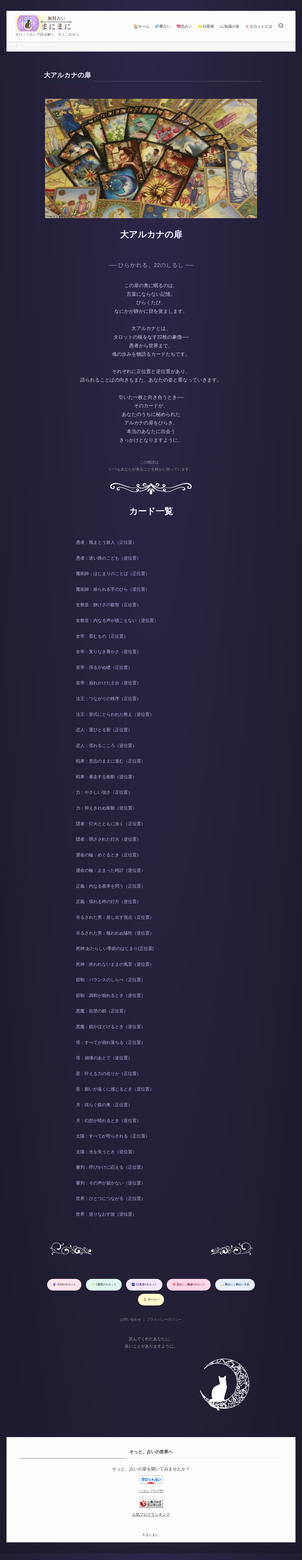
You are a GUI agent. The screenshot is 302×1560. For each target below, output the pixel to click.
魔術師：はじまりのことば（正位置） (113, 573)
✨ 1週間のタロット (149, 1285)
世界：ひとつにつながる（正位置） (110, 1198)
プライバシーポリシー (164, 1326)
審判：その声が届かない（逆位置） (110, 1183)
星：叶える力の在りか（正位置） (108, 1073)
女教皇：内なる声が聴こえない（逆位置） (117, 620)
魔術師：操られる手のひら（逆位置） (113, 589)
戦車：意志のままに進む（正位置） (110, 761)
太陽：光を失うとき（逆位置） (106, 1151)
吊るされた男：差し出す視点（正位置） (115, 917)
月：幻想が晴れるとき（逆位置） (108, 1120)
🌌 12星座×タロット (205, 1285)
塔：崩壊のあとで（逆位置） (104, 1058)
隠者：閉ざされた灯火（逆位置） (108, 839)
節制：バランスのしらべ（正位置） (110, 979)
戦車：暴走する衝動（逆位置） (106, 776)
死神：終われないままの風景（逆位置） (115, 964)
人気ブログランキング (151, 1521)
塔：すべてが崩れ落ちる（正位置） (110, 1042)
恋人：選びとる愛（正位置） (104, 729)
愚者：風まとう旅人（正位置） (106, 542)
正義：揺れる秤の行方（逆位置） (108, 901)
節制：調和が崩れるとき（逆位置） (110, 995)
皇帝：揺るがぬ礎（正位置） (104, 667)
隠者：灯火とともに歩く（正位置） (110, 823)
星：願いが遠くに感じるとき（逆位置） (115, 1089)
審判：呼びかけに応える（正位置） (110, 1167)
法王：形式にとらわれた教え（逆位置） (115, 714)
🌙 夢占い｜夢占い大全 (165, 1303)
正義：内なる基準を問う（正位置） (110, 886)
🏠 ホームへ (215, 1303)
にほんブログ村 (151, 1498)
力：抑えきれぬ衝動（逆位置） (106, 808)
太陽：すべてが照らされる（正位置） (113, 1136)
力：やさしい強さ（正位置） (104, 792)
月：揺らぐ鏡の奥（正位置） (104, 1105)
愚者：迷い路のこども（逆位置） (108, 558)
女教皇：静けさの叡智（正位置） (108, 604)
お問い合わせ (130, 1326)
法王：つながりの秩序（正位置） (108, 698)
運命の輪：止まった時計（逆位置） (110, 870)
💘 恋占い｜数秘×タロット (101, 1303)
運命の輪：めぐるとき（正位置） (108, 855)
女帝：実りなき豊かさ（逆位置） (108, 651)
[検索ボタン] (281, 26)
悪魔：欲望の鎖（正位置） (102, 1011)
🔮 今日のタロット (96, 1285)
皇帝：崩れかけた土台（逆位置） (108, 683)
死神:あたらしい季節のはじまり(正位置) (115, 948)
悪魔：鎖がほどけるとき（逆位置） (110, 1026)
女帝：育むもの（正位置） (102, 636)
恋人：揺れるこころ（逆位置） (106, 745)
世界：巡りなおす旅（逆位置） (106, 1214)
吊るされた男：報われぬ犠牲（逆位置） (115, 933)
